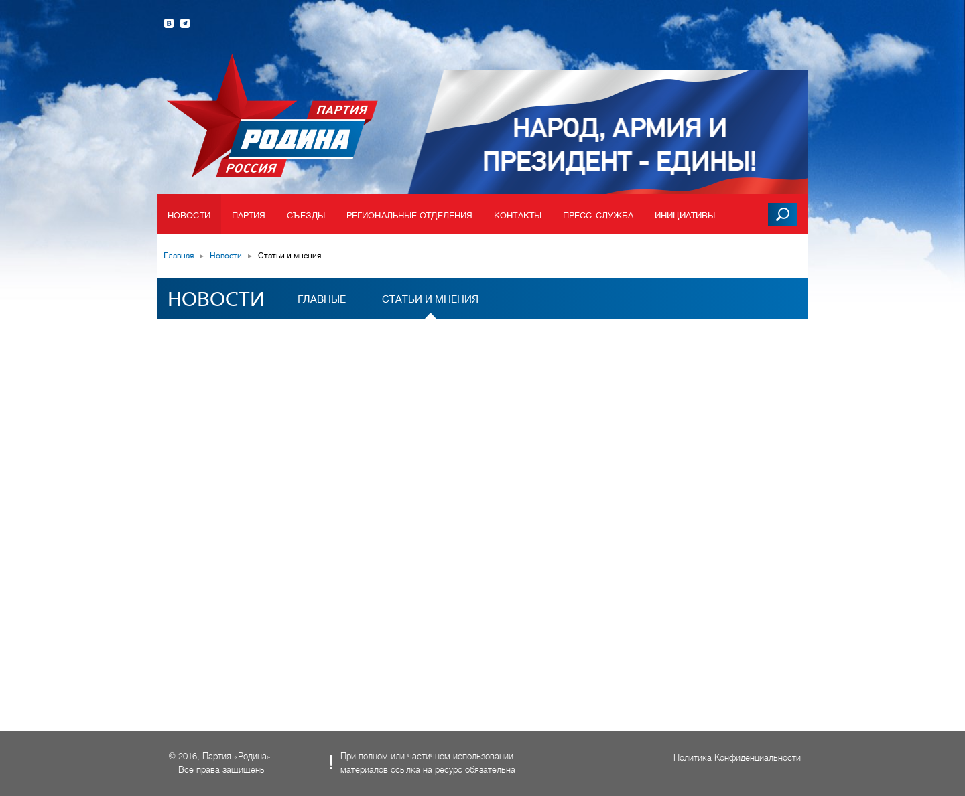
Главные (322, 299)
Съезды (306, 215)
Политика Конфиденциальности (737, 757)
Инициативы (685, 215)
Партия (249, 215)
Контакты (517, 215)
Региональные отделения (409, 215)
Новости (189, 215)
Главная (179, 255)
